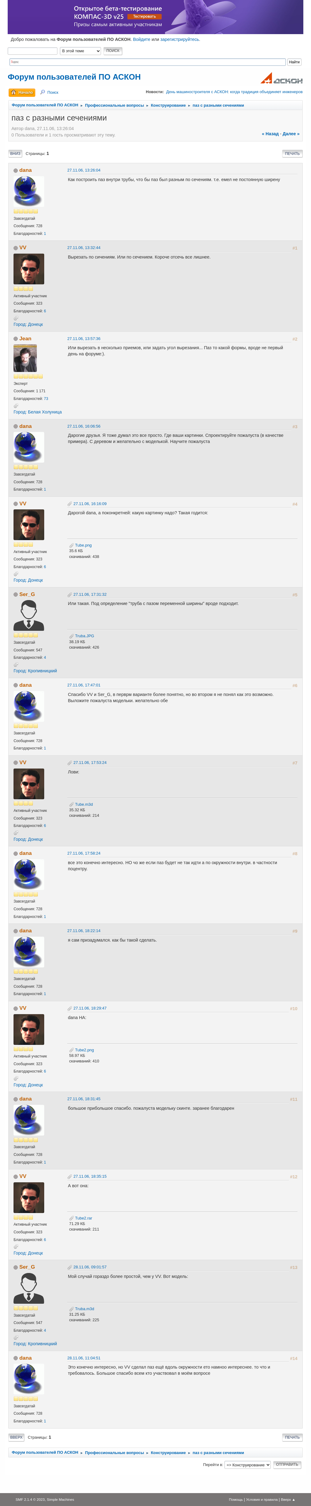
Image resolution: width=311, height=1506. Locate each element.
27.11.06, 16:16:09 (90, 503)
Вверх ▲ (288, 1499)
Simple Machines (60, 1499)
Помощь (236, 1499)
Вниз (15, 154)
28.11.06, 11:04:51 (83, 1358)
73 (46, 399)
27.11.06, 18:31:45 (83, 1099)
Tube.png (80, 545)
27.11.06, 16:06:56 (83, 426)
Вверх (16, 1437)
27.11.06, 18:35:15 (90, 1176)
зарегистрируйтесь (179, 39)
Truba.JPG (81, 636)
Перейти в (212, 1464)
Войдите (141, 39)
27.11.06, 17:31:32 (90, 594)
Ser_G (27, 594)
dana (25, 170)
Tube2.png (81, 1050)
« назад (270, 133)
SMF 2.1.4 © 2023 (30, 1499)
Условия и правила (262, 1499)
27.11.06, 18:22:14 (83, 930)
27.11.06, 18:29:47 (90, 1008)
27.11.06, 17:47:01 (83, 685)
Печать (292, 154)
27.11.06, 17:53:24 (90, 762)
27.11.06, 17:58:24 (83, 853)
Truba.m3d (81, 1308)
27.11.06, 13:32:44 (83, 247)
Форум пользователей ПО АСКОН (74, 77)
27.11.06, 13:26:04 (83, 170)
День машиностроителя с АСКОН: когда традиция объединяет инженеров (234, 91)
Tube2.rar (80, 1218)
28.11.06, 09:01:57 (90, 1267)
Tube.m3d (81, 804)
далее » (291, 133)
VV (22, 247)
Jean (25, 338)
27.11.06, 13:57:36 (83, 338)
